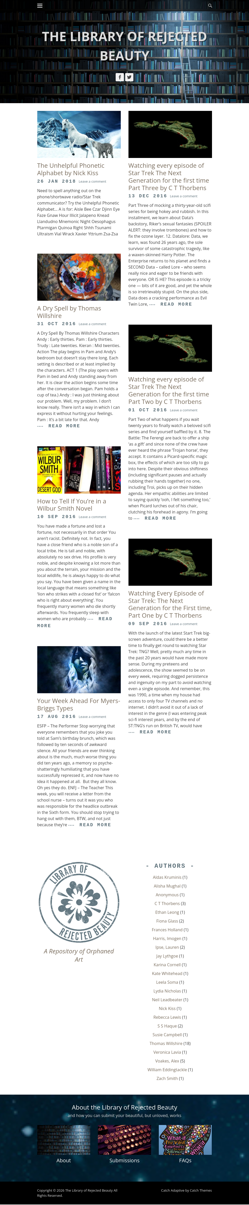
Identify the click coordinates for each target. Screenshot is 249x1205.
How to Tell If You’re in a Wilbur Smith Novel (71, 505)
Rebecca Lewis (167, 1017)
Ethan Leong (167, 912)
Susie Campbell (167, 1035)
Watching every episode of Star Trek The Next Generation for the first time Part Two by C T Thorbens (168, 390)
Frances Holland (167, 930)
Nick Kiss (167, 1009)
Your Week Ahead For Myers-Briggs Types (78, 704)
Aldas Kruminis (167, 877)
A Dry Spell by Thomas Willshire (69, 312)
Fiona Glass (167, 921)
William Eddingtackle (167, 1070)
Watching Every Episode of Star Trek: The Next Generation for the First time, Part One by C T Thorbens (170, 604)
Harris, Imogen (167, 939)
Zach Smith (167, 1079)
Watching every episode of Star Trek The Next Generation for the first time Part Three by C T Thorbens (168, 176)
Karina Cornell (167, 965)
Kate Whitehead (167, 974)
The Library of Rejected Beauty (89, 1191)
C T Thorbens (167, 904)
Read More (176, 304)
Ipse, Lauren (167, 947)
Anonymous (167, 895)
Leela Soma (167, 982)
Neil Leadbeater (167, 1000)
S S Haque (167, 1026)
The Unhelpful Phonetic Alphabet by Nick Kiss (71, 169)
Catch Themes (201, 1191)
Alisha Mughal (167, 886)
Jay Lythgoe (167, 956)
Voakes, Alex (167, 1061)
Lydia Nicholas (167, 991)
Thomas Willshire (166, 1044)
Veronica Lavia (167, 1052)
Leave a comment (92, 181)
